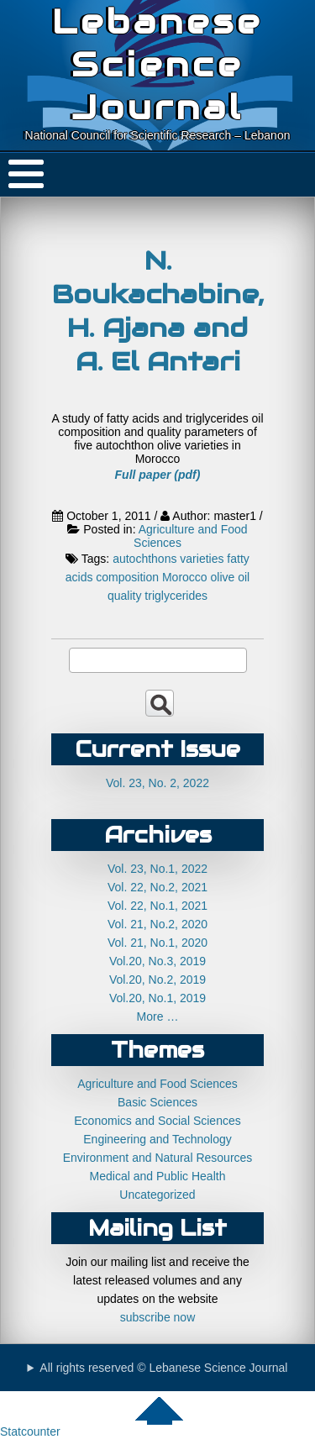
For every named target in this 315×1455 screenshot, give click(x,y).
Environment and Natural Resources (158, 1157)
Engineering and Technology (157, 1139)
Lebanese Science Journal (157, 64)
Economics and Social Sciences (157, 1120)
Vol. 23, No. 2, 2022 (157, 783)
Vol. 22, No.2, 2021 (157, 887)
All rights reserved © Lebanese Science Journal (163, 1367)
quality (124, 595)
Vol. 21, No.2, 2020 (157, 924)
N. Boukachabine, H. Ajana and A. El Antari (158, 311)
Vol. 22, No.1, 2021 (157, 905)
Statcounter (30, 1431)
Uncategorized (157, 1194)
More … (158, 1016)
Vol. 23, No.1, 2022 (157, 868)
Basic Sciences (157, 1102)
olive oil (230, 577)
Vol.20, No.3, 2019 (157, 961)
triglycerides (175, 595)
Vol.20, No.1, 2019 (157, 998)
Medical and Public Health (158, 1176)
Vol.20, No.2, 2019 (157, 979)
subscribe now (158, 1317)
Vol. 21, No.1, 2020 (157, 942)
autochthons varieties (168, 558)
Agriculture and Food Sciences (157, 1083)
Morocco (184, 577)
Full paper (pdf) (158, 474)
